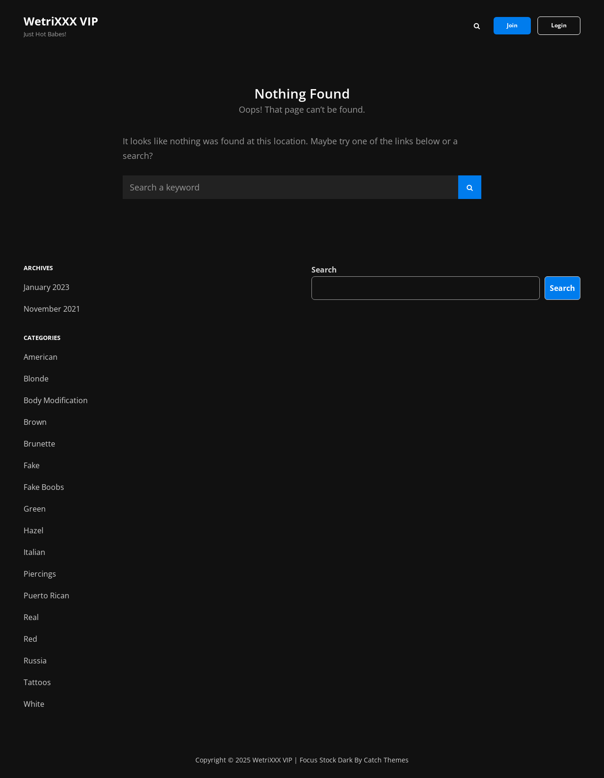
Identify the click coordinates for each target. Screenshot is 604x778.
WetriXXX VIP (61, 21)
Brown (35, 422)
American (41, 357)
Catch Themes (386, 759)
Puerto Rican (46, 595)
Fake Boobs (44, 487)
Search (324, 270)
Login (559, 25)
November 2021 (52, 309)
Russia (35, 660)
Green (35, 509)
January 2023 (46, 287)
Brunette (39, 444)
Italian (34, 552)
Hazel (33, 530)
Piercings (40, 574)
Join (512, 25)
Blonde (36, 378)
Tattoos (37, 682)
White (34, 704)
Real (31, 617)
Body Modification (56, 400)
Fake (32, 465)
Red (30, 639)
